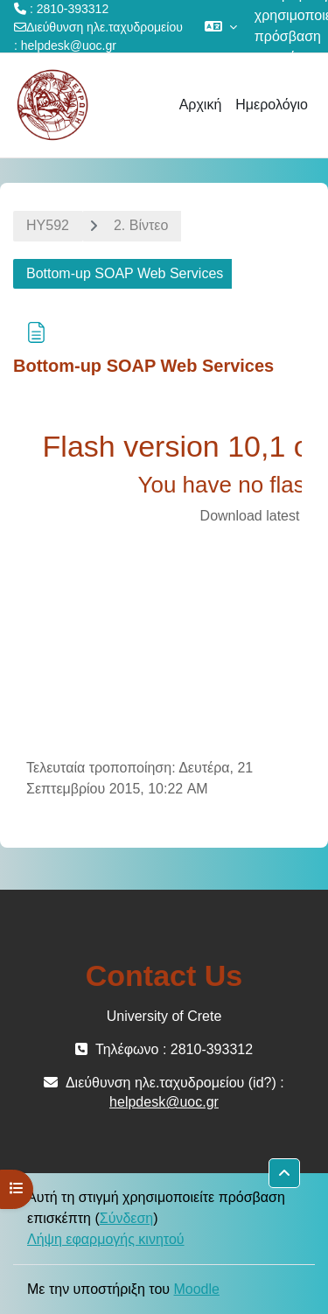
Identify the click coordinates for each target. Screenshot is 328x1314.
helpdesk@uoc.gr (68, 45)
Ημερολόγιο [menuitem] (271, 104)
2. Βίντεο (141, 225)
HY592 (47, 225)
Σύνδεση (126, 1218)
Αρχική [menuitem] (200, 104)
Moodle (196, 1289)
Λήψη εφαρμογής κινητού (106, 1239)
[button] (221, 26)
